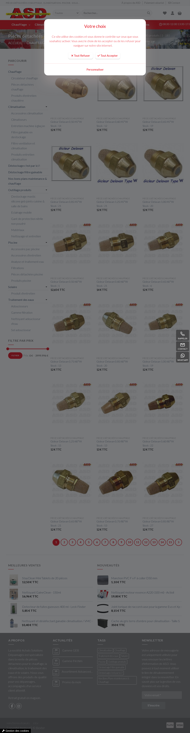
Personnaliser (95, 69)
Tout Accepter (107, 55)
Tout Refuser (80, 55)
